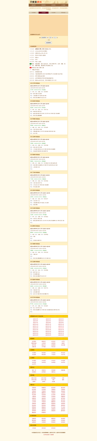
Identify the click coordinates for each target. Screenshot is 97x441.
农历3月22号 (35, 331)
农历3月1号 (35, 319)
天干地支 (44, 346)
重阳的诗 (53, 401)
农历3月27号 (61, 333)
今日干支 (63, 354)
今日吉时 (53, 12)
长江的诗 (53, 394)
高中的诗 (53, 428)
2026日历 (34, 362)
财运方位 (44, 345)
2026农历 (44, 360)
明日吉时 (44, 354)
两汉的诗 (44, 418)
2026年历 (44, 362)
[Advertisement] (49, 24)
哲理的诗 (34, 407)
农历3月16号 (35, 327)
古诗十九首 (43, 379)
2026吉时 (63, 360)
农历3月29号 (48, 335)
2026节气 (34, 364)
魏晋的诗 (53, 418)
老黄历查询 (66, 2)
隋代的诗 (34, 420)
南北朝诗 (63, 418)
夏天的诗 (63, 387)
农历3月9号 (61, 322)
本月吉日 (53, 341)
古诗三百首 (43, 378)
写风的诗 (34, 391)
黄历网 (52, 434)
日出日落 (63, 345)
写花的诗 (44, 391)
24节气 (63, 341)
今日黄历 (34, 12)
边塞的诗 (34, 398)
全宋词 (43, 381)
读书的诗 (34, 410)
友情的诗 (53, 408)
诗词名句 (44, 370)
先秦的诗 (34, 418)
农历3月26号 (48, 333)
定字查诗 (44, 371)
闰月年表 (34, 345)
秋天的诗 (34, 389)
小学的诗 (34, 428)
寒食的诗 (44, 400)
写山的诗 (34, 394)
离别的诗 (53, 403)
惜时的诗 (44, 410)
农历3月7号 (35, 322)
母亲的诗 (44, 408)
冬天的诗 (44, 389)
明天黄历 (44, 352)
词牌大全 (53, 371)
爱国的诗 (44, 403)
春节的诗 (63, 398)
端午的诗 (63, 400)
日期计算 (34, 346)
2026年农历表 (46, 434)
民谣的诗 (44, 412)
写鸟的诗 (44, 396)
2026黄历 (34, 360)
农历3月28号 (35, 335)
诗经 (53, 379)
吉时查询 (53, 343)
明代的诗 (53, 422)
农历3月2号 (48, 319)
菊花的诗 (34, 392)
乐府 (63, 378)
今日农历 (44, 12)
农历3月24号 (61, 331)
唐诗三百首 (33, 378)
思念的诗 (44, 405)
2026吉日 (53, 360)
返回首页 (34, 5)
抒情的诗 (34, 403)
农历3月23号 (48, 331)
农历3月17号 (48, 327)
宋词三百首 (33, 379)
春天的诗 (53, 387)
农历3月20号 (48, 329)
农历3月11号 (48, 324)
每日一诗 (34, 370)
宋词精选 (53, 378)
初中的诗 (44, 428)
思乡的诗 (34, 405)
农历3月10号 (35, 324)
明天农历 (63, 12)
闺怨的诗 (44, 407)
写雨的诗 (53, 389)
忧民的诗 (53, 410)
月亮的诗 (53, 392)
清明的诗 (53, 400)
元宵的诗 (34, 400)
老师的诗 (34, 408)
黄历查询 (44, 5)
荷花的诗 (63, 391)
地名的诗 (44, 398)
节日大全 (53, 346)
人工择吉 (63, 5)
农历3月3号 (61, 319)
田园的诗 (63, 396)
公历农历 (44, 343)
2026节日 (63, 362)
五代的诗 (53, 420)
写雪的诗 (63, 389)
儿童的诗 (34, 396)
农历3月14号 (48, 326)
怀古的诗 (63, 401)
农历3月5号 (48, 320)
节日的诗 (53, 398)
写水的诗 (44, 394)
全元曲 (53, 381)
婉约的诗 (63, 410)
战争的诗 (63, 408)
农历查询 (53, 345)
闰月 (48, 39)
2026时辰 (53, 362)
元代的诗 (44, 422)
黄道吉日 (44, 341)
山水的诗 (63, 392)
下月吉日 (53, 354)
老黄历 (63, 343)
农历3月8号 (48, 322)
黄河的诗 (63, 394)
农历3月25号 (35, 333)
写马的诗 (53, 396)
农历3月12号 (61, 324)
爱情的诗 (53, 405)
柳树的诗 (44, 392)
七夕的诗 (34, 401)
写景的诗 (34, 387)
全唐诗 (33, 381)
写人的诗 (63, 407)
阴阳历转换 (33, 343)
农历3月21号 (61, 329)
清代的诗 (63, 422)
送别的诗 (63, 403)
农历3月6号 (61, 320)
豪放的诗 (34, 412)
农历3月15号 (61, 326)
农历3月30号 (61, 335)
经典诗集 (63, 370)
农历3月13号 (35, 326)
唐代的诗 (44, 420)
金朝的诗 (34, 422)
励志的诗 (63, 405)
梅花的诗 (53, 391)
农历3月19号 (35, 329)
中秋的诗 (44, 401)
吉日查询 (53, 5)
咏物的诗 (44, 387)
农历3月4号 (35, 320)
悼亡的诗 (53, 407)
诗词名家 (53, 370)
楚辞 (63, 379)
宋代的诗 (63, 420)
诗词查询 (34, 371)
